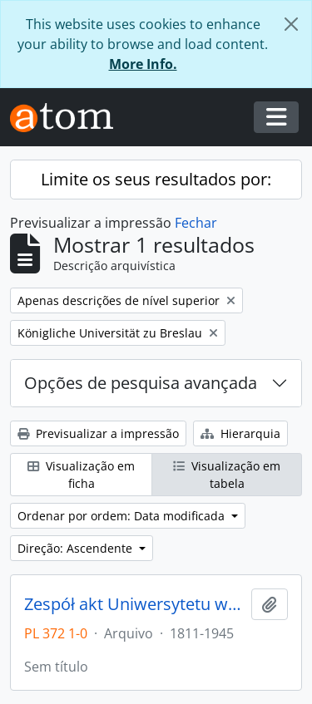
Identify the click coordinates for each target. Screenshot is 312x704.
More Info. (143, 64)
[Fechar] (291, 24)
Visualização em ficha (81, 474)
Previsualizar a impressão (98, 433)
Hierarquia (240, 433)
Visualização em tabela (226, 474)
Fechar (196, 223)
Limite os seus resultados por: (156, 179)
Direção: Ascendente (76, 548)
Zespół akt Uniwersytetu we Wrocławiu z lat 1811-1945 (134, 604)
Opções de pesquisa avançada (140, 383)
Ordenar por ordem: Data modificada (122, 516)
